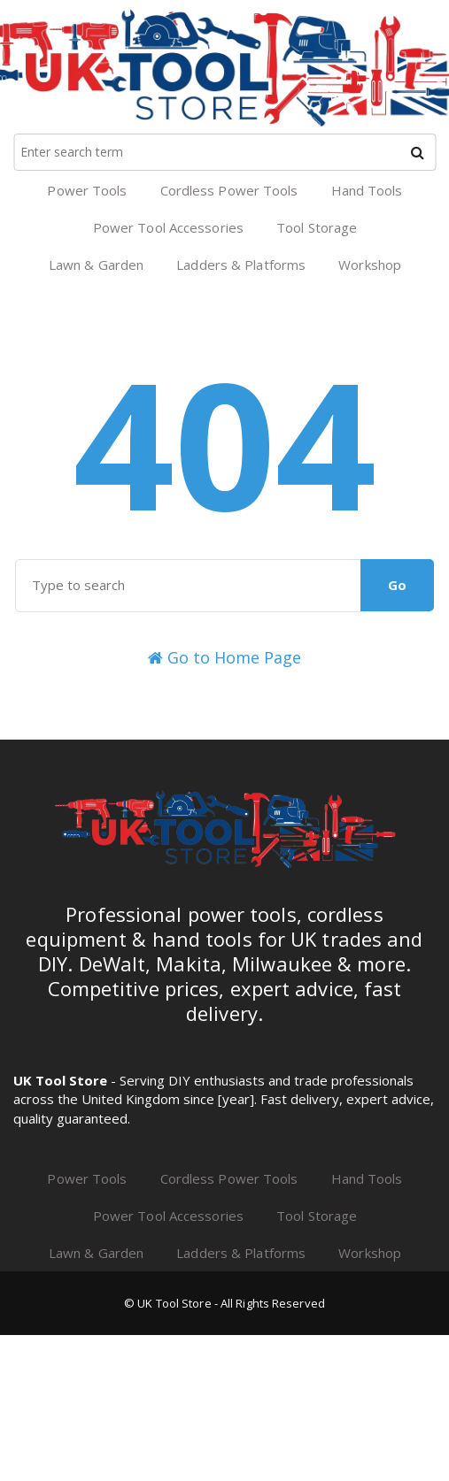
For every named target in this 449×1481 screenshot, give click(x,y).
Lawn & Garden (96, 264)
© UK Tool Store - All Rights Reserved (224, 1303)
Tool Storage (316, 227)
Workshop (369, 264)
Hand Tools (367, 190)
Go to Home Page (224, 657)
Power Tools (87, 190)
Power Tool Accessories (168, 227)
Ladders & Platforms (241, 264)
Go (397, 585)
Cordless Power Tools (229, 190)
